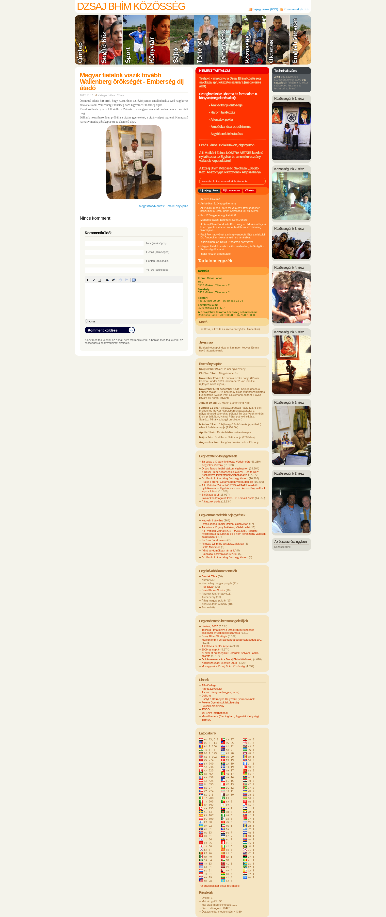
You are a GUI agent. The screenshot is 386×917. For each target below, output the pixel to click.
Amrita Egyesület (212, 688)
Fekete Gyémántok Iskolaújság (220, 702)
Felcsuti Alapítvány (213, 705)
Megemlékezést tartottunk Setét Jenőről (224, 219)
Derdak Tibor (209, 576)
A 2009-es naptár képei (215, 646)
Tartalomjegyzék (215, 260)
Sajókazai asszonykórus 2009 (220, 553)
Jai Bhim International (215, 712)
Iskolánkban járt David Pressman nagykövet (226, 241)
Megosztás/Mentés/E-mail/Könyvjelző (163, 206)
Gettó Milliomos (211, 547)
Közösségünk (282, 546)
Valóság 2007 (210, 626)
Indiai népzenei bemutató (215, 253)
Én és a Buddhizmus (214, 540)
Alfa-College (209, 685)
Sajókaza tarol (210, 494)
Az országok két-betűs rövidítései (220, 885)
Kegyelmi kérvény (212, 465)
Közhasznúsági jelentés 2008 (219, 662)
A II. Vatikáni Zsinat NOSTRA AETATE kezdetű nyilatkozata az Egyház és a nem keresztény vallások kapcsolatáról (231, 157)
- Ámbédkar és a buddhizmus (229, 127)
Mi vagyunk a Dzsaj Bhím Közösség (223, 666)
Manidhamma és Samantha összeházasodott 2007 (232, 639)
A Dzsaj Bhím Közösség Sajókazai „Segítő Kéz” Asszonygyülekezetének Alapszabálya (229, 170)
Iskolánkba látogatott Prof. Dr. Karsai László (228, 498)
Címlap (121, 95)
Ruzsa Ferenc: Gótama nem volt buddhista (227, 481)
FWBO (206, 709)
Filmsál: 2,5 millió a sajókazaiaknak (223, 543)
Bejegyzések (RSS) (265, 9)
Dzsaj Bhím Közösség (131, 6)
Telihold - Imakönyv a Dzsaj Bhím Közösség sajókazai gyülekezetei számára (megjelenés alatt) (230, 82)
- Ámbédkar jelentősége (225, 105)
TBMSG (206, 719)
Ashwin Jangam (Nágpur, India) (220, 692)
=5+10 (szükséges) (157, 269)
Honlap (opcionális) (157, 260)
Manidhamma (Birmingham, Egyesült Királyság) (230, 716)
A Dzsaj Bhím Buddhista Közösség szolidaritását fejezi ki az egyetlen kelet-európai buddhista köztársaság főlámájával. (233, 227)
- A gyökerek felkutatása (225, 134)
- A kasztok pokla (221, 119)
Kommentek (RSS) (296, 9)
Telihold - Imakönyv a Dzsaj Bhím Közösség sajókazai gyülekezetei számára (228, 631)
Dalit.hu (206, 695)
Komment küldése (110, 330)
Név (156, 243)
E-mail (157, 251)
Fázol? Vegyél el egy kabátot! (218, 215)
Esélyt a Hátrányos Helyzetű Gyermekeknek (228, 699)
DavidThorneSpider (213, 590)
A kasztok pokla (211, 501)
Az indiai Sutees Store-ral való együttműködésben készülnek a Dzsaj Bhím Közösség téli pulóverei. (230, 209)
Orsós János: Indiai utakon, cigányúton (226, 145)
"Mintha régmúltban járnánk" (219, 550)
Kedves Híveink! (210, 199)
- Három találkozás (222, 112)
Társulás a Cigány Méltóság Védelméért (226, 461)
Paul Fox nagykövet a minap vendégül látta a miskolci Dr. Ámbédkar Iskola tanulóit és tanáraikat (232, 236)
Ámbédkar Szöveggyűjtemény (218, 203)
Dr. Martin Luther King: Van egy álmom (225, 478)
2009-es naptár (211, 649)
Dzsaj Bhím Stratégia (214, 636)
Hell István (208, 586)
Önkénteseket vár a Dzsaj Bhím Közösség (227, 659)
